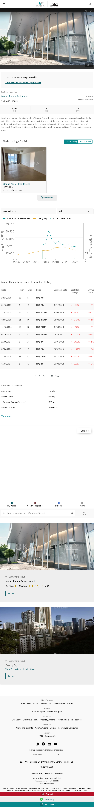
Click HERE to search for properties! (23, 82)
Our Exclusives (40, 703)
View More (6, 415)
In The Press (76, 719)
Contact (47, 794)
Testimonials (63, 719)
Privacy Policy (37, 774)
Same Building (71, 141)
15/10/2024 (6, 327)
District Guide (29, 669)
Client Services (47, 700)
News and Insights (24, 727)
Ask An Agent (41, 727)
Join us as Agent (54, 711)
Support (47, 733)
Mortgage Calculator (68, 727)
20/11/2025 (6, 298)
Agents (47, 708)
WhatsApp (47, 799)
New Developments (63, 703)
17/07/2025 (6, 312)
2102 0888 (47, 804)
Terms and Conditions (54, 774)
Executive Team (30, 719)
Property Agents (47, 719)
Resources (47, 725)
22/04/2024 (6, 356)
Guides (53, 727)
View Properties (13, 669)
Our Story (16, 719)
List (50, 703)
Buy (23, 703)
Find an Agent (38, 711)
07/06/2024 (6, 349)
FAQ (40, 736)
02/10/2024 (6, 334)
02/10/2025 (6, 305)
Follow (11, 593)
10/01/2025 (6, 320)
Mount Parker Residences (16, 184)
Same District (85, 141)
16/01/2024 (6, 364)
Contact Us (50, 736)
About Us (47, 716)
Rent (29, 703)
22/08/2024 (6, 342)
